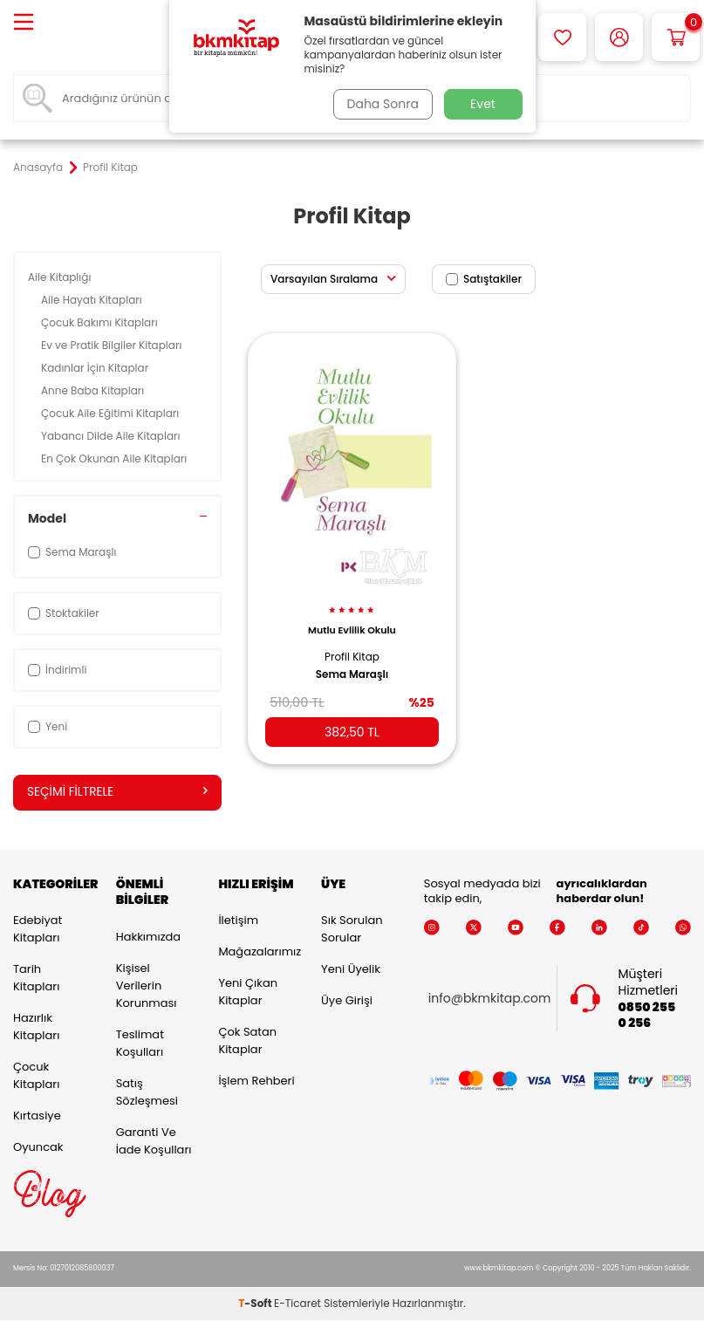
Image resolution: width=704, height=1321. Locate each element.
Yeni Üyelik (350, 970)
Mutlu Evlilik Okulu (352, 623)
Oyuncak (38, 1148)
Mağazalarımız (256, 952)
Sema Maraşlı (352, 667)
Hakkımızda (148, 937)
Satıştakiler (484, 278)
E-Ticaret (297, 1304)
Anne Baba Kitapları (94, 390)
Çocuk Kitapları (36, 1076)
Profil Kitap (352, 649)
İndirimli (57, 669)
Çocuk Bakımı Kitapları (101, 322)
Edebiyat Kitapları (37, 930)
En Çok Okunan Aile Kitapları (115, 458)
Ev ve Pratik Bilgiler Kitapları (113, 345)
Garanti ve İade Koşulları (154, 1142)
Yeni (47, 726)
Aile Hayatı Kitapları (93, 299)
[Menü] (23, 23)
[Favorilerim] (562, 37)
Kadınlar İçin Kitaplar (96, 367)
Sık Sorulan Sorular (351, 930)
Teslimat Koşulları (140, 1044)
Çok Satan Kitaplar (247, 1041)
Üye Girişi (347, 1001)
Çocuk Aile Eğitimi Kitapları (111, 413)
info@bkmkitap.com (489, 999)
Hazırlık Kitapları (36, 1027)
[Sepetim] (676, 37)
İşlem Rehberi (256, 1081)
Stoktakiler (63, 613)
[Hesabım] (619, 37)
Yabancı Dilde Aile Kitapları (112, 435)
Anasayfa (38, 168)
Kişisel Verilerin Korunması (146, 986)
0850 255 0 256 (647, 1015)
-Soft (256, 1304)
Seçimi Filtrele (117, 792)
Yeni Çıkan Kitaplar (247, 992)
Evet (483, 104)
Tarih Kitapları (36, 979)
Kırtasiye (37, 1116)
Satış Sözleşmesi (147, 1093)
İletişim (238, 921)
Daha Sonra (380, 104)
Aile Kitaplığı (61, 277)
